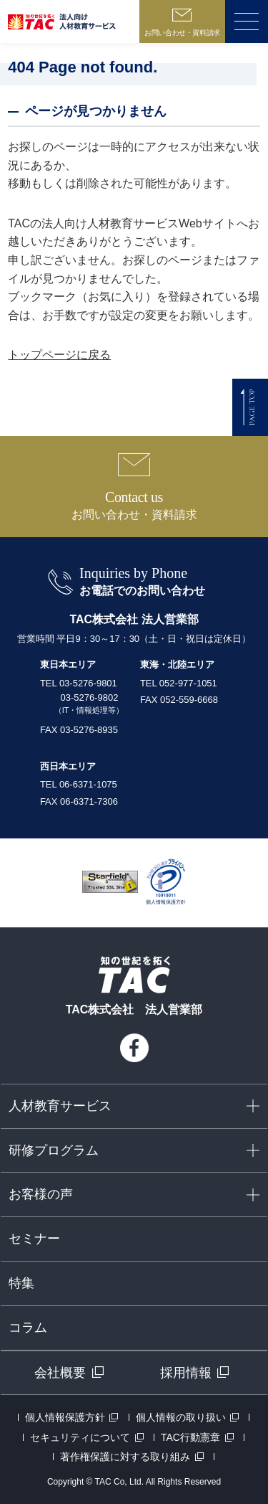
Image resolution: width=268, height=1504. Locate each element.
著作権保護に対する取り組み (125, 1456)
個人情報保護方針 (65, 1417)
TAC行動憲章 (190, 1437)
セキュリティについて (80, 1437)
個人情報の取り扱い (181, 1417)
